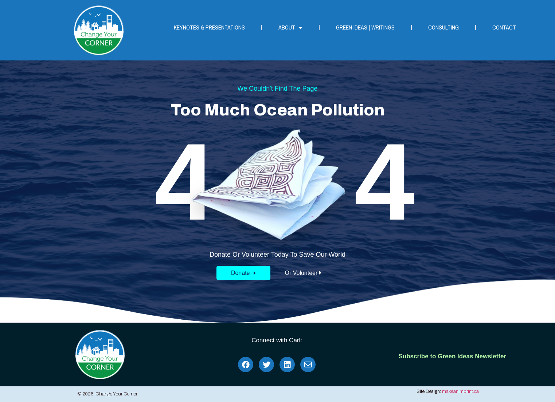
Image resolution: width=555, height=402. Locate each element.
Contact (504, 27)
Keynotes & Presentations (209, 27)
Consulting (443, 27)
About (290, 27)
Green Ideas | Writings (365, 27)
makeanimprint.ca (460, 391)
